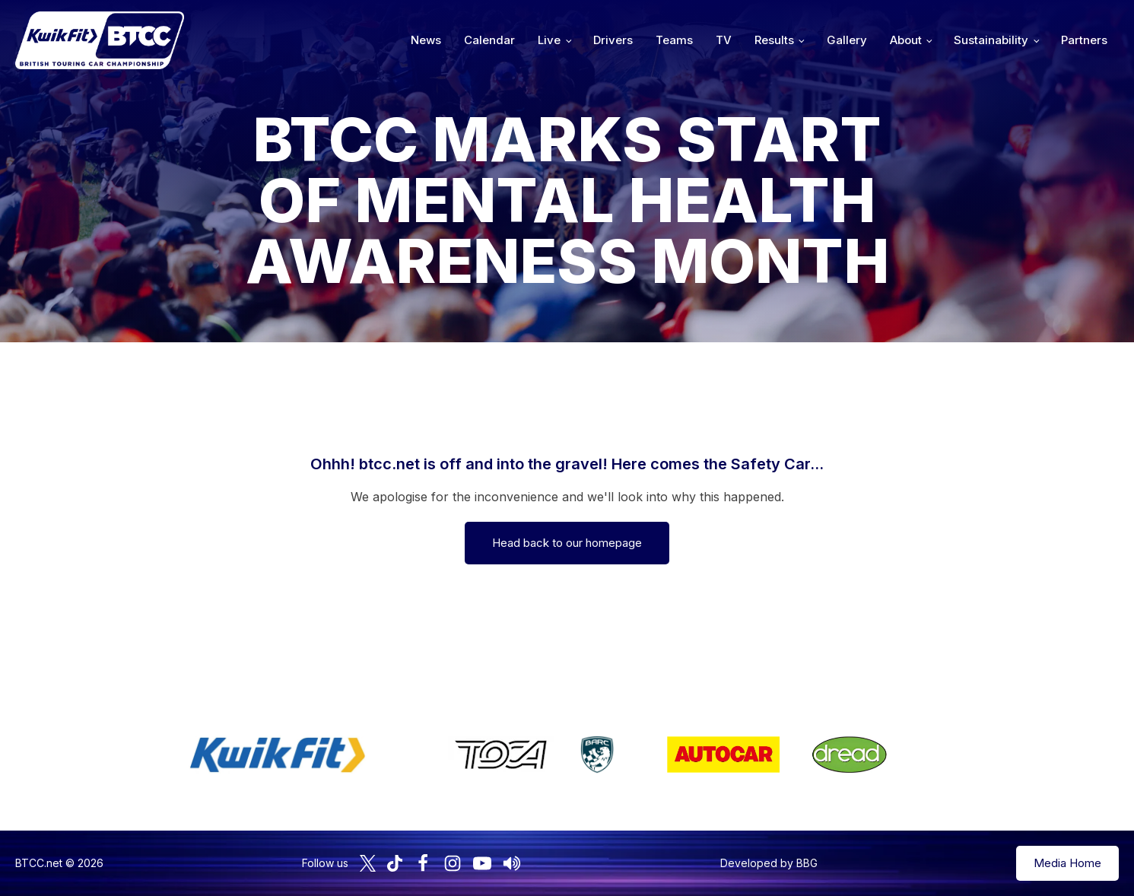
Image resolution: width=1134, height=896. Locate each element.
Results (774, 40)
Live (549, 40)
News (426, 40)
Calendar (489, 40)
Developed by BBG (769, 862)
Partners (1084, 40)
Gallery (847, 40)
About (906, 40)
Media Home (1067, 863)
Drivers (613, 40)
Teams (674, 40)
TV (724, 40)
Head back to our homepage (567, 542)
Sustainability (991, 40)
